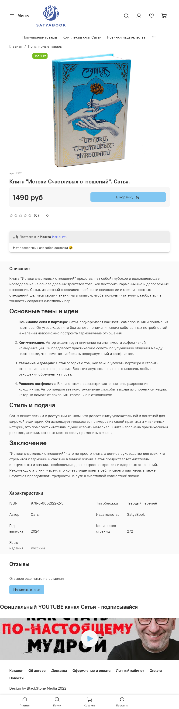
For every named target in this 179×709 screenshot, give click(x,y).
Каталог (16, 670)
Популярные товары (39, 37)
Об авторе (37, 670)
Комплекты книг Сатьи (81, 37)
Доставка (59, 670)
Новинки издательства (126, 37)
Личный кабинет (130, 670)
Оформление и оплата (91, 670)
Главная (15, 46)
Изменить (59, 237)
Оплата (156, 670)
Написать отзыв (26, 589)
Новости (16, 678)
